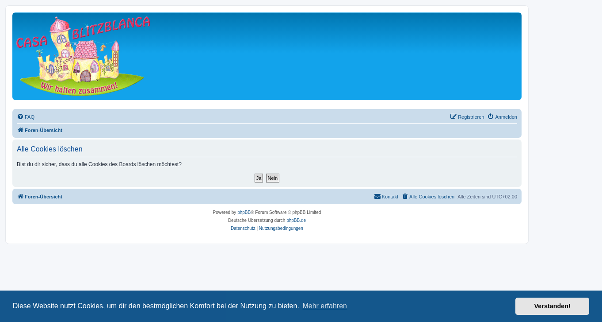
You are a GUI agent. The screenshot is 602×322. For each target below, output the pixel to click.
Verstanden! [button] (552, 306)
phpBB (244, 212)
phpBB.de (296, 220)
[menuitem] (25, 117)
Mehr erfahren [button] (324, 306)
